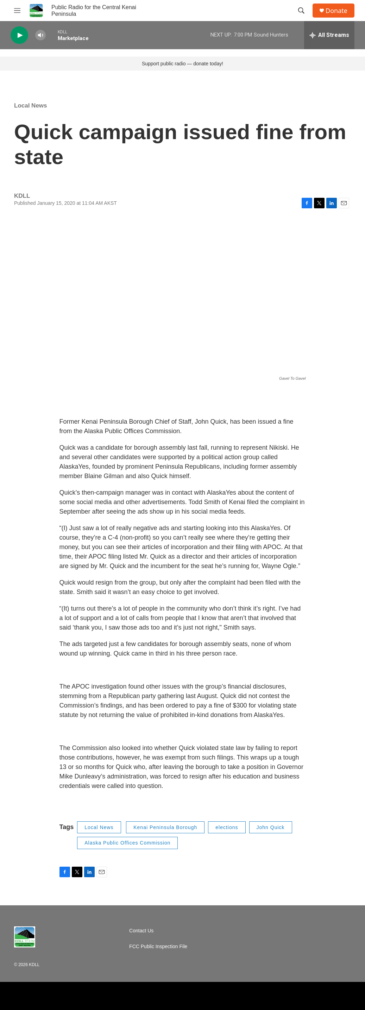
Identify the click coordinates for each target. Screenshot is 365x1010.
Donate (336, 10)
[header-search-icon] (301, 10)
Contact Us (141, 930)
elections (226, 827)
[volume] (40, 35)
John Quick (271, 827)
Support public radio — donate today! (182, 63)
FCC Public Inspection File (158, 946)
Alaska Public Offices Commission (127, 843)
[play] (19, 35)
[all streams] (329, 35)
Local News (30, 105)
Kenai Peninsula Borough (165, 827)
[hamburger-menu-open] (17, 11)
